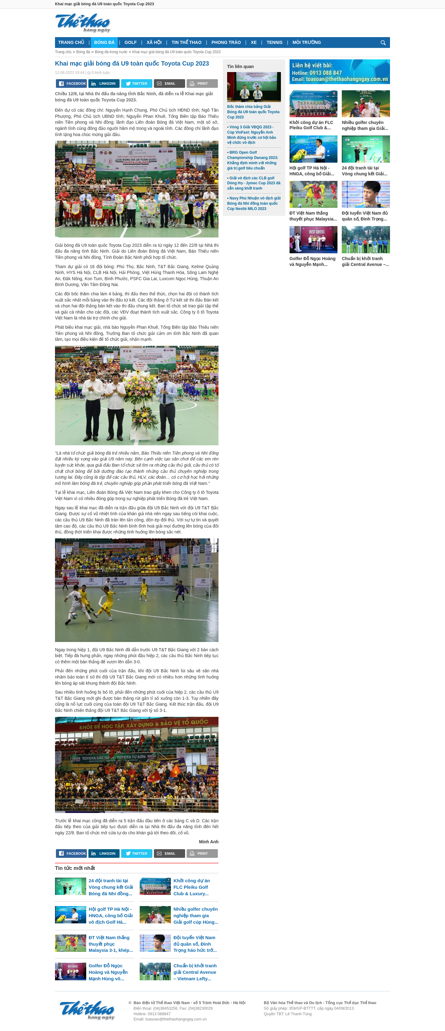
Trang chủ (71, 42)
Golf (131, 42)
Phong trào (226, 42)
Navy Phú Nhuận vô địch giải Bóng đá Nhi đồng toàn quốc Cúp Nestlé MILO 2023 (254, 203)
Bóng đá (104, 42)
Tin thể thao (186, 42)
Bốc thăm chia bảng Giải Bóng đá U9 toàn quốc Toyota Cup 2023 (253, 112)
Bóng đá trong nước (111, 52)
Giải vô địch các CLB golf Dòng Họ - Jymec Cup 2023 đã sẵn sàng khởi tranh (253, 183)
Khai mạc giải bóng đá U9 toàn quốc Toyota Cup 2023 (176, 52)
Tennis (274, 42)
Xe (254, 42)
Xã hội (154, 42)
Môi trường (307, 42)
